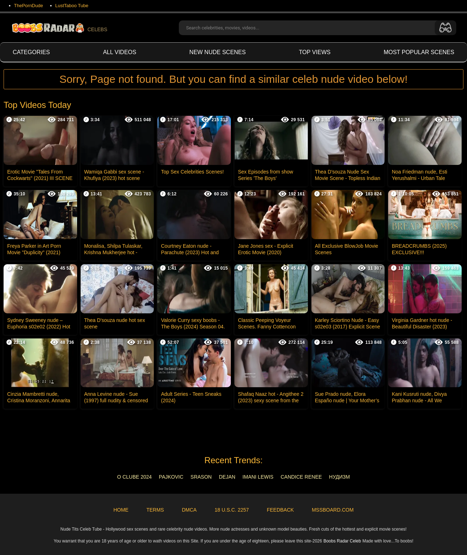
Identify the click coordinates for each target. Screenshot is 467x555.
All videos (119, 52)
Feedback (280, 510)
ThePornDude (28, 5)
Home (120, 510)
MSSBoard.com (333, 510)
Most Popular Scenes (418, 52)
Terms (155, 510)
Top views (314, 52)
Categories (31, 52)
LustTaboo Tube (72, 5)
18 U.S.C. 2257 (232, 510)
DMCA (189, 510)
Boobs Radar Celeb (342, 541)
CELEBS (59, 28)
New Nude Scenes (217, 52)
